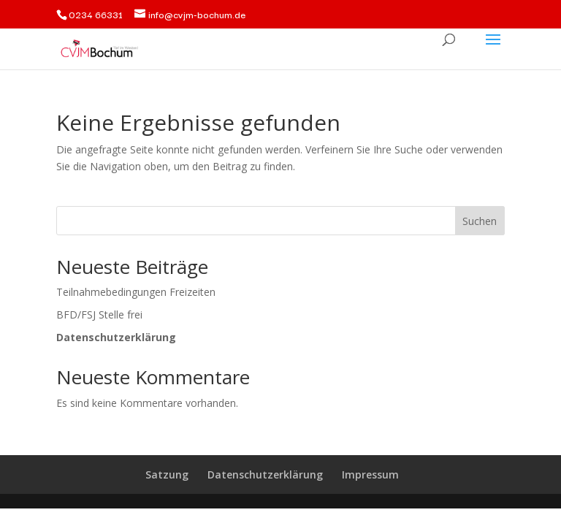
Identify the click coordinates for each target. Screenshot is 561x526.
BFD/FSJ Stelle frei (99, 314)
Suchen (479, 221)
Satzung (166, 474)
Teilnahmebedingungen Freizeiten (135, 292)
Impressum (370, 474)
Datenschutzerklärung (265, 474)
